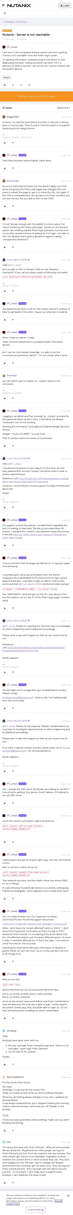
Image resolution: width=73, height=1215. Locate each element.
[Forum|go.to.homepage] (19, 5)
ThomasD (12, 375)
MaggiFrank (13, 117)
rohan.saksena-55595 (17, 259)
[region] (36, 1203)
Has (9, 1142)
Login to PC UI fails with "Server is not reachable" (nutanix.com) (34, 924)
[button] (3, 6)
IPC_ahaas (12, 47)
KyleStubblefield (15, 1077)
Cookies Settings (35, 1210)
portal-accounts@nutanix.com (17, 697)
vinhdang (11, 1030)
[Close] (68, 1195)
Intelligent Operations (15, 21)
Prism (7, 77)
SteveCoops (13, 181)
